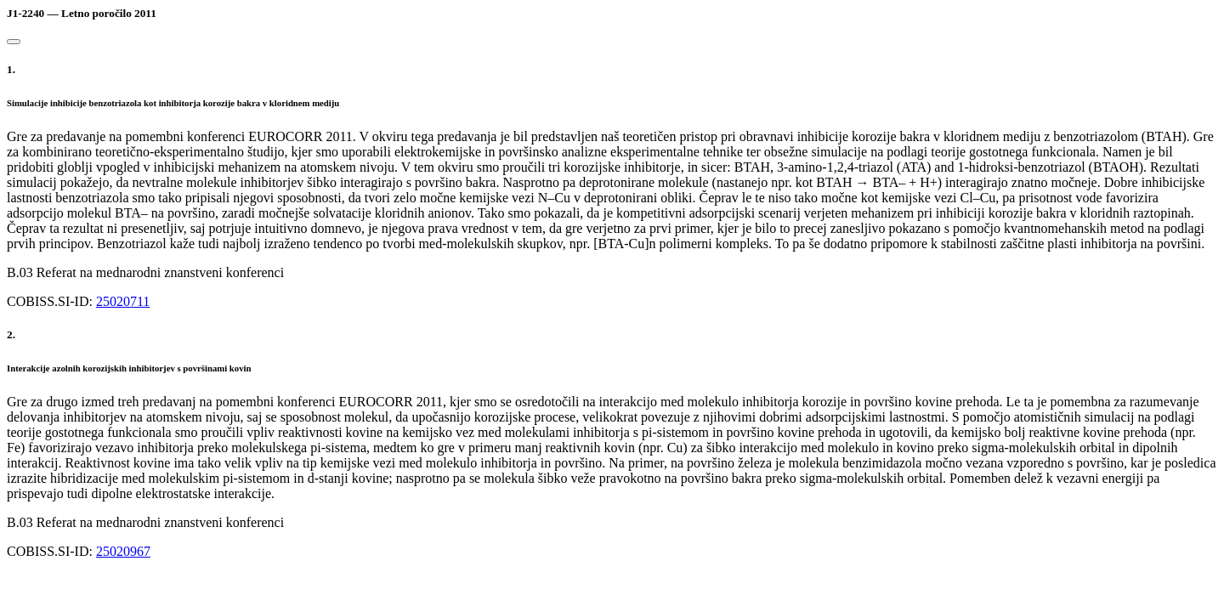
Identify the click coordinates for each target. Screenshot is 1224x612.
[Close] (13, 41)
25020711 (123, 301)
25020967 (123, 551)
